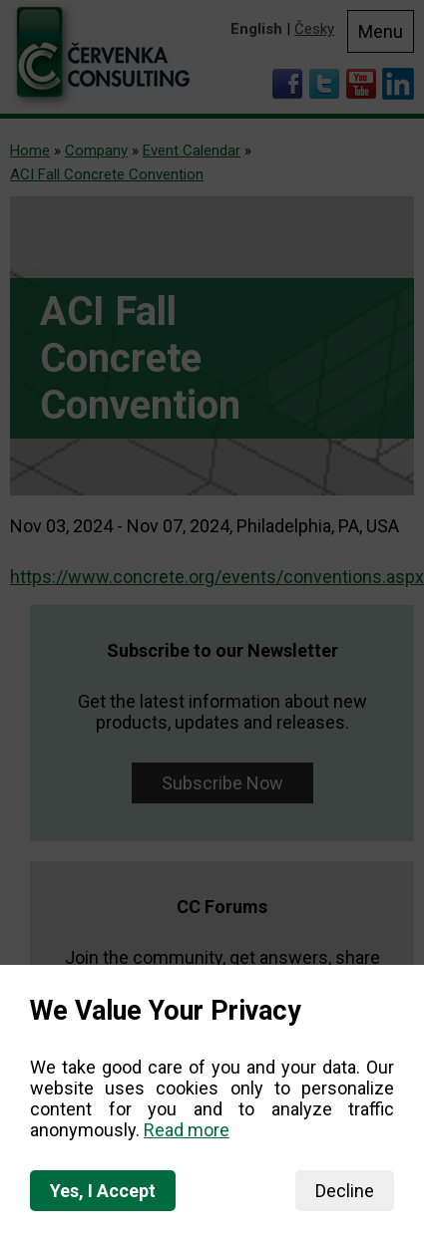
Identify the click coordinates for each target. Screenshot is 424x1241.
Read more (186, 1129)
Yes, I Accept (103, 1190)
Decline (344, 1190)
